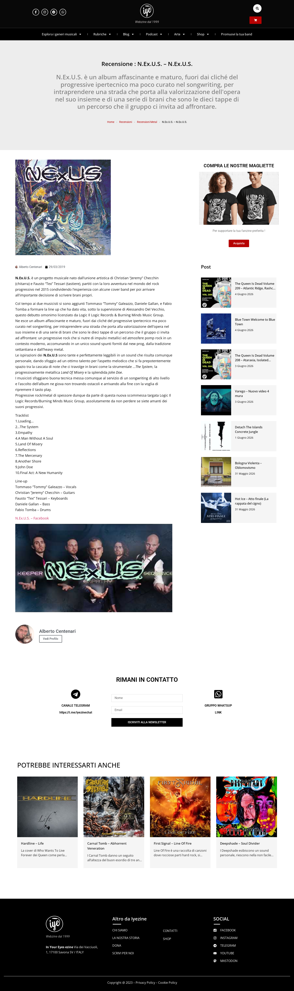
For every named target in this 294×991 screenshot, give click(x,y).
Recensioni (125, 121)
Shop (203, 34)
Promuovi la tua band (236, 34)
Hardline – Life (32, 843)
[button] (257, 8)
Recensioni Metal (147, 121)
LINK (218, 712)
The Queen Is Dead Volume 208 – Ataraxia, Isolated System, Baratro (254, 360)
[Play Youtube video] (94, 568)
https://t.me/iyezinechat (75, 712)
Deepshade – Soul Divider (240, 843)
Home (110, 121)
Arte (179, 34)
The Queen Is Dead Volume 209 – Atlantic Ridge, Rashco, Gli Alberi (255, 288)
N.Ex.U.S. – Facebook (32, 518)
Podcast (154, 34)
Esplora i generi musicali (62, 34)
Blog (128, 34)
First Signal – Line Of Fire (173, 843)
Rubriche (102, 34)
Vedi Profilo (50, 638)
